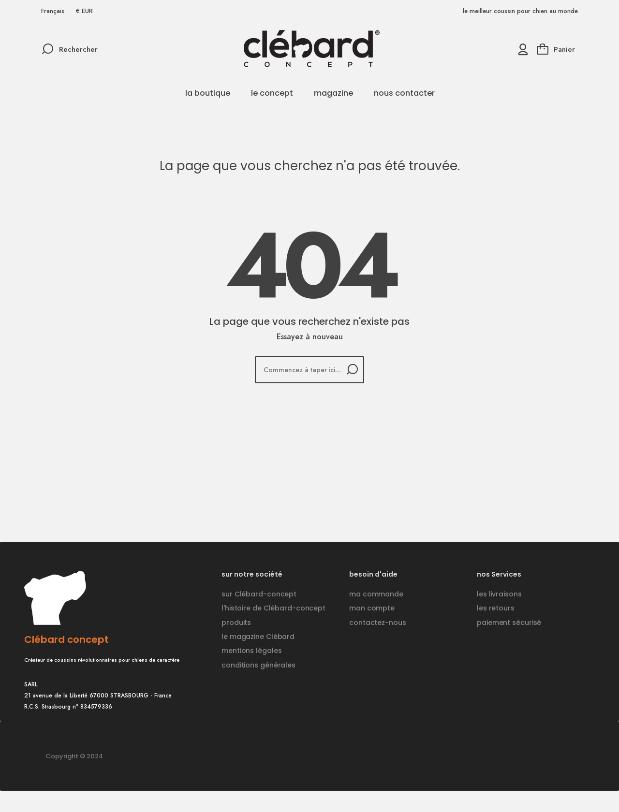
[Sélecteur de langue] (52, 11)
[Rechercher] (309, 369)
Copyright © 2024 (74, 756)
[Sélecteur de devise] (84, 11)
